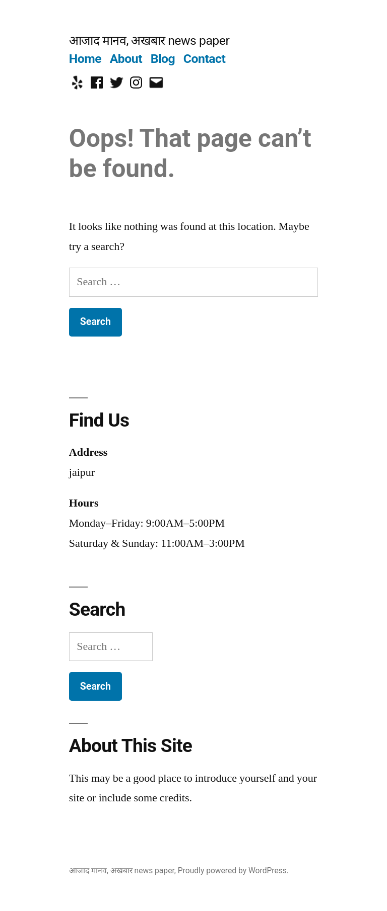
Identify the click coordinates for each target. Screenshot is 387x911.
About (126, 58)
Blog (163, 58)
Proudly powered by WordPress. (233, 870)
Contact (204, 58)
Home (85, 58)
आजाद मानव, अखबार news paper (149, 40)
